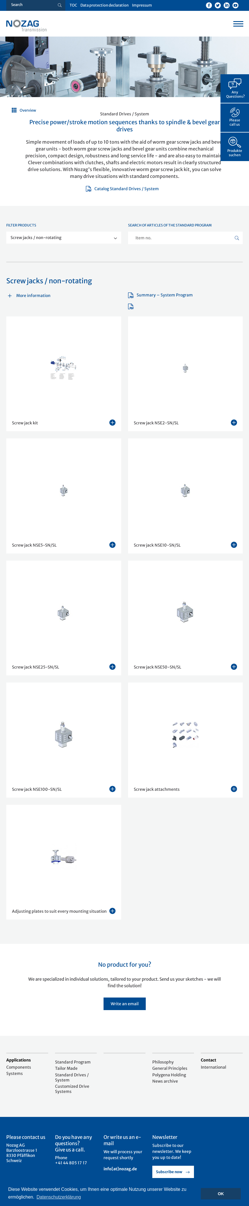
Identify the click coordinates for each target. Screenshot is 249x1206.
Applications (18, 1060)
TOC (73, 5)
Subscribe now (169, 1171)
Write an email (125, 1003)
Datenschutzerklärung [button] (59, 1197)
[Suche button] (60, 5)
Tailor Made (66, 1068)
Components (18, 1067)
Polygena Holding (169, 1074)
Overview (28, 110)
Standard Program (73, 1062)
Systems (14, 1073)
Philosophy (163, 1062)
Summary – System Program (160, 295)
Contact (208, 1060)
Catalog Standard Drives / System (122, 188)
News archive (165, 1081)
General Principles (169, 1068)
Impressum (142, 5)
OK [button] (221, 1193)
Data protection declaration (104, 5)
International (213, 1067)
